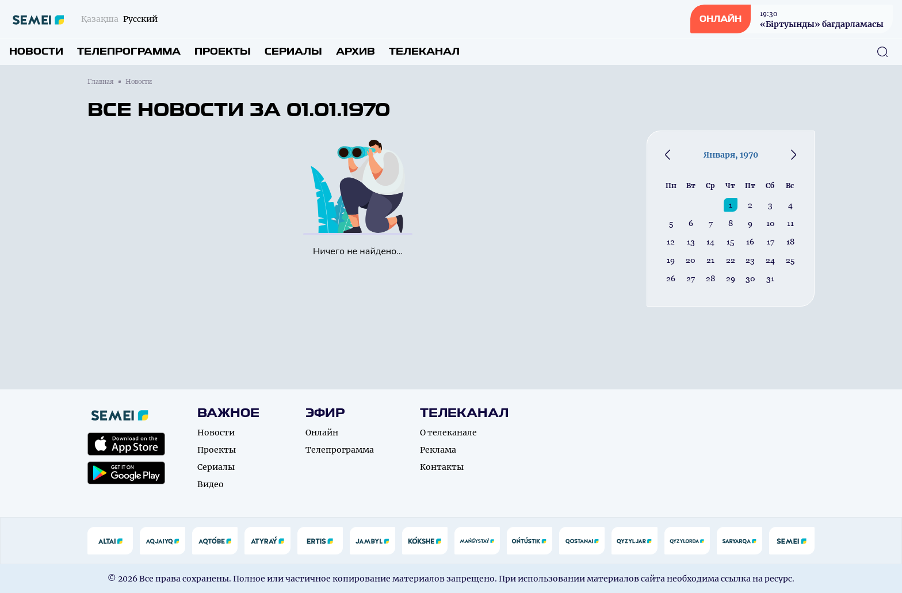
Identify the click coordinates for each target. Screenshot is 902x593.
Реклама (438, 450)
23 (750, 260)
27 (690, 278)
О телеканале (448, 432)
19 (671, 260)
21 (710, 260)
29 (730, 278)
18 (790, 241)
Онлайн (321, 432)
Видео (210, 484)
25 (790, 260)
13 (691, 241)
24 (770, 260)
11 (790, 223)
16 (750, 241)
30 (750, 278)
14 (710, 241)
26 (670, 278)
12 (671, 241)
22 (730, 260)
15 (730, 241)
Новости (36, 51)
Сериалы (293, 51)
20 (690, 260)
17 (770, 241)
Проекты (222, 51)
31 (770, 278)
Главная (100, 82)
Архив (355, 51)
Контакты (442, 467)
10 (770, 223)
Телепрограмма (129, 51)
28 (710, 278)
